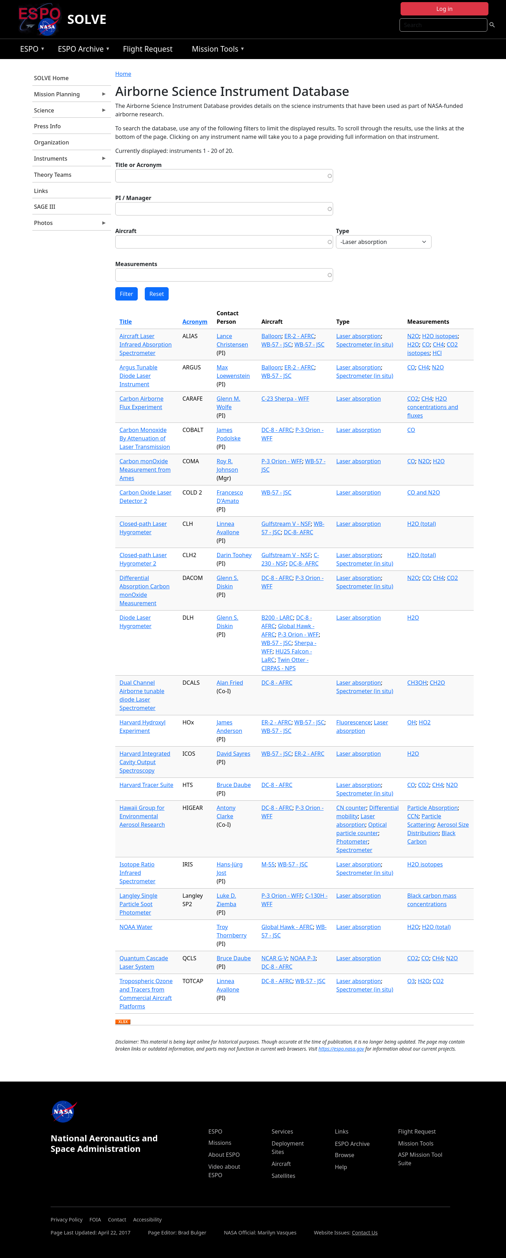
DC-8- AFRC (298, 532)
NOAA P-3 (303, 958)
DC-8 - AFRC (276, 430)
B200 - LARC (277, 617)
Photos (69, 224)
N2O (413, 336)
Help (341, 1167)
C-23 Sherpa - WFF (285, 398)
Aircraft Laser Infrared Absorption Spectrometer (145, 344)
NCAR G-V (274, 958)
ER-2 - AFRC (299, 336)
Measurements (136, 264)
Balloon (271, 336)
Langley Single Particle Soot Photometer (138, 904)
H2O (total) (421, 524)
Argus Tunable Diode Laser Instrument (138, 375)
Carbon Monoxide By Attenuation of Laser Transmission (144, 438)
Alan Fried (230, 682)
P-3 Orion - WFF (281, 461)
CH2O (437, 682)
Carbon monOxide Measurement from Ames (145, 469)
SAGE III (45, 207)
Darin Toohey (234, 555)
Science (69, 112)
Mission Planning (69, 96)
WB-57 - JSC (276, 344)
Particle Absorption (432, 808)
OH (411, 722)
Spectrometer (354, 850)
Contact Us (364, 1232)
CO (426, 344)
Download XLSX (122, 1022)
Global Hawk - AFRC (287, 927)
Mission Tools (216, 50)
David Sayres (234, 753)
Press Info (47, 126)
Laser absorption (358, 336)
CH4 (438, 344)
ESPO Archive (82, 50)
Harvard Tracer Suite (146, 785)
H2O (413, 344)
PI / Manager (133, 198)
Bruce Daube (234, 785)
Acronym (194, 321)
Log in (444, 9)
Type (342, 231)
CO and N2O (423, 492)
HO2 (425, 722)
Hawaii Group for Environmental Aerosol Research (142, 816)
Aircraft (126, 231)
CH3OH (417, 682)
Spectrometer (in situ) (364, 344)
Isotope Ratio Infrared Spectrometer (137, 872)
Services (282, 1131)
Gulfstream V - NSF (286, 524)
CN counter (351, 808)
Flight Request (148, 49)
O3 (411, 981)
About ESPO (224, 1155)
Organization (51, 142)
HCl (437, 353)
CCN (413, 816)
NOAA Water (136, 927)
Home (123, 74)
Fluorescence (353, 722)
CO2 (412, 398)
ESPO (31, 50)
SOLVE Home (51, 78)
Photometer (352, 841)
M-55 (268, 864)
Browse (344, 1155)
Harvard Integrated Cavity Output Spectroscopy (144, 762)
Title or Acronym (138, 165)
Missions (219, 1143)
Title (125, 321)
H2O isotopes (440, 336)
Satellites (283, 1176)
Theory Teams (53, 175)
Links (41, 191)
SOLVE (86, 19)
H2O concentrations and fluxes (432, 407)
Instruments (69, 160)
